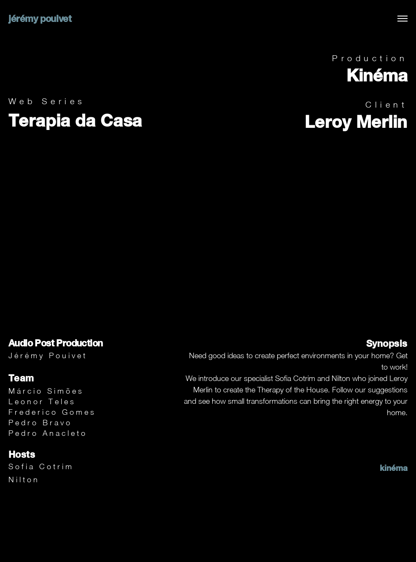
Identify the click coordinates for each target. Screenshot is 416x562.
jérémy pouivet (39, 18)
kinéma (394, 468)
